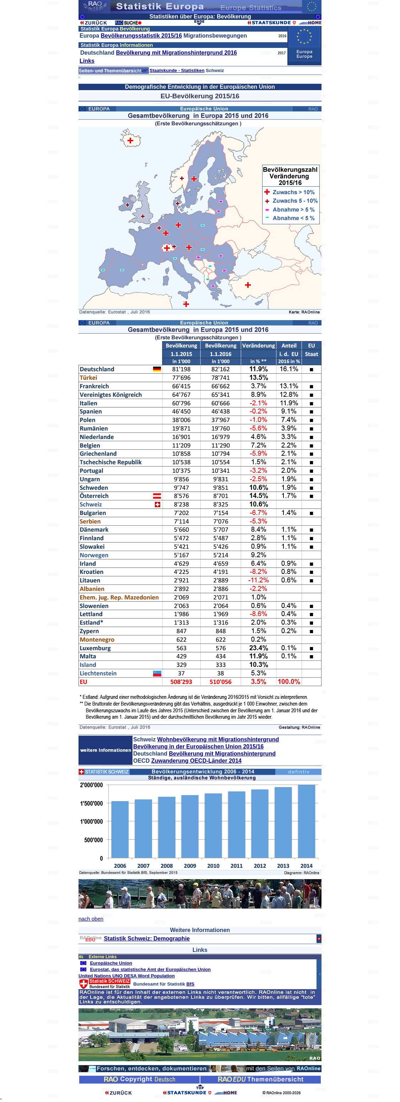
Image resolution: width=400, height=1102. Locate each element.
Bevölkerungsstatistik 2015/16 (141, 36)
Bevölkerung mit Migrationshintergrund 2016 (176, 53)
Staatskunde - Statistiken (177, 70)
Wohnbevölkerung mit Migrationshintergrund (218, 739)
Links (87, 61)
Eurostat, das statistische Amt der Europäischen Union (150, 969)
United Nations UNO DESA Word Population (127, 975)
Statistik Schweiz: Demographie (147, 939)
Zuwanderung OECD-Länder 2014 (196, 761)
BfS (190, 984)
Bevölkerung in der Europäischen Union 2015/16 (198, 747)
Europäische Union (111, 963)
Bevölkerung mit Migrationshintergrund (222, 754)
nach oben (91, 919)
